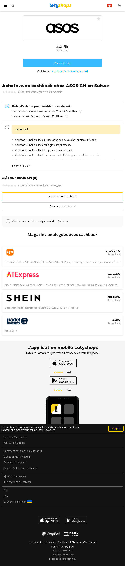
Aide (6, 490)
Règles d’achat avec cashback (20, 468)
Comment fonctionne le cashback (23, 450)
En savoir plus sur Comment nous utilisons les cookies (28, 429)
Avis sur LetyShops (14, 442)
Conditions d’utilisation (62, 554)
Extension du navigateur (17, 456)
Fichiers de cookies (62, 550)
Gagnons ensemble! (18, 501)
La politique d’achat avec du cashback (69, 71)
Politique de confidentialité (62, 559)
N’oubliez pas (62, 71)
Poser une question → (62, 206)
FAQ (6, 495)
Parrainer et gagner (14, 462)
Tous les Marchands (15, 437)
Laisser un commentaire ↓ (62, 196)
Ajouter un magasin (15, 476)
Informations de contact (17, 482)
